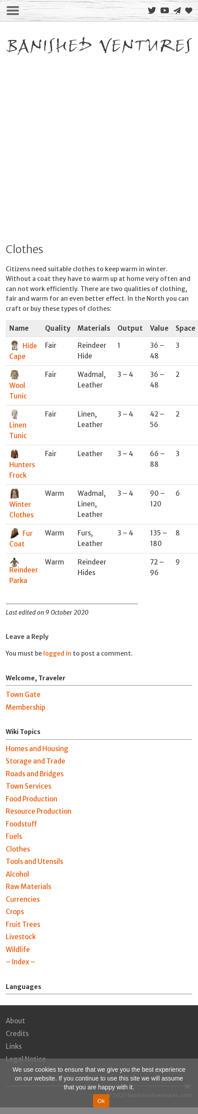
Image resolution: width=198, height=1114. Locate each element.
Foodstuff (21, 824)
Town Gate (23, 694)
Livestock (21, 937)
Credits (17, 1033)
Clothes (18, 849)
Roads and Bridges (35, 774)
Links (14, 1046)
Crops (15, 911)
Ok (101, 1101)
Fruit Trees (23, 924)
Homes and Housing (37, 749)
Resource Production (38, 811)
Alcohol (17, 874)
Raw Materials (28, 886)
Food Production (31, 799)
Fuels (14, 836)
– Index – (20, 962)
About (15, 1021)
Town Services (28, 786)
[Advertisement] (82, 145)
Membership (25, 707)
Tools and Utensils (34, 861)
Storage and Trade (35, 761)
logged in (57, 653)
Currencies (23, 899)
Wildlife (18, 949)
